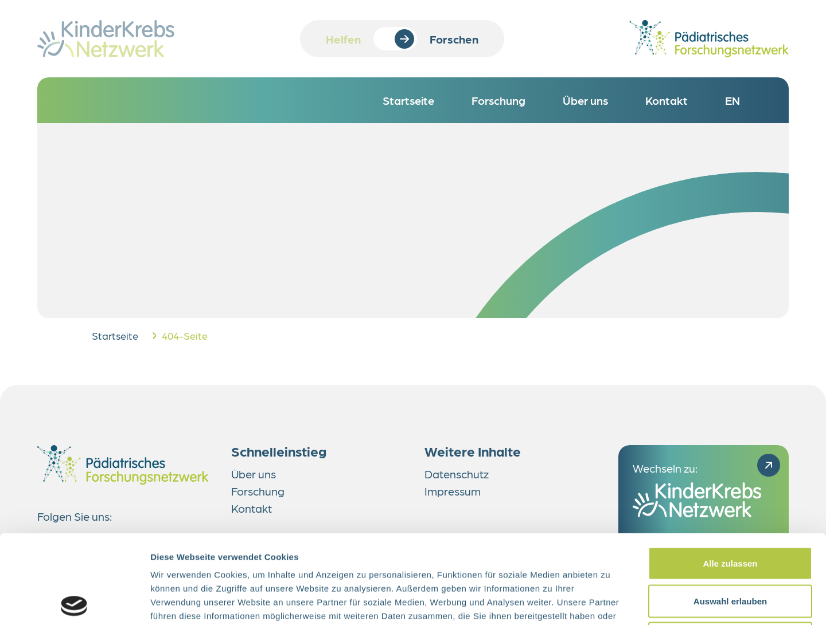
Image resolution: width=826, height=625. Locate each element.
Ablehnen (730, 550)
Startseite (115, 335)
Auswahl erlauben (730, 512)
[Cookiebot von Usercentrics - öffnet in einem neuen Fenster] (74, 602)
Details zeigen (610, 602)
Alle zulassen (730, 474)
